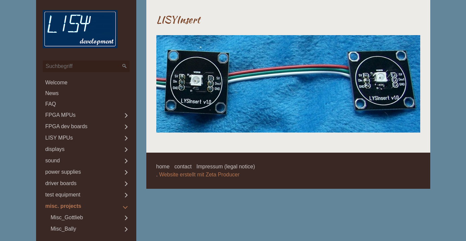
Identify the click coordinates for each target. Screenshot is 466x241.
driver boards (60, 183)
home (163, 166)
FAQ (50, 104)
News (52, 93)
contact (183, 166)
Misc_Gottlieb (67, 217)
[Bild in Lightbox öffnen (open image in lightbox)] (288, 84)
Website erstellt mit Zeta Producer (199, 174)
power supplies (63, 172)
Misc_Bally (63, 229)
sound (52, 160)
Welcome (56, 82)
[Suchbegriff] (86, 66)
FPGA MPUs (60, 115)
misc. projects (63, 206)
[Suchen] (124, 66)
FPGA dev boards (66, 126)
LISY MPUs (59, 138)
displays (55, 149)
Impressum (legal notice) (225, 166)
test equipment (63, 194)
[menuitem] (86, 82)
